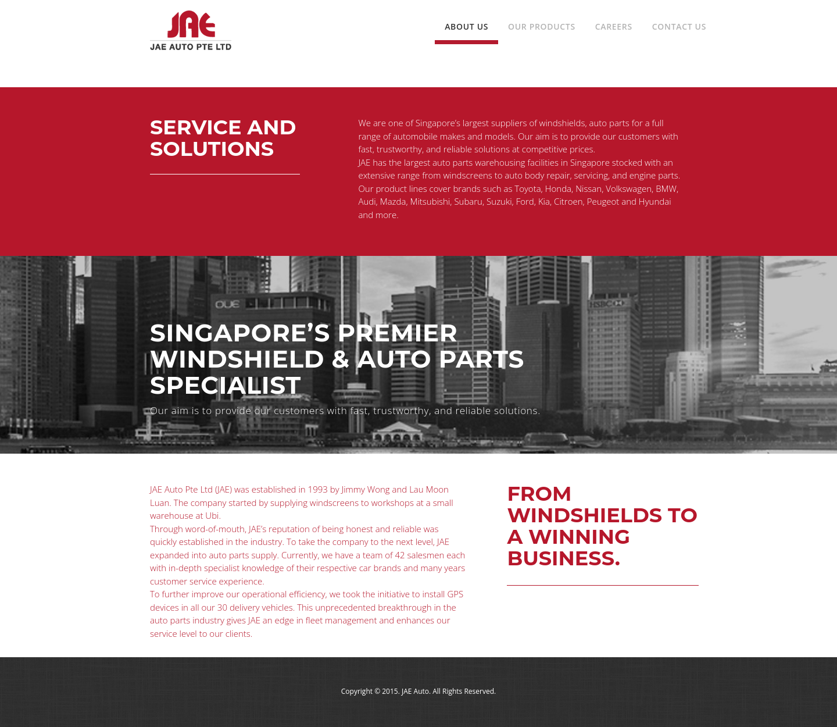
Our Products (541, 26)
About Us (466, 26)
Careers (613, 26)
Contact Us (679, 26)
